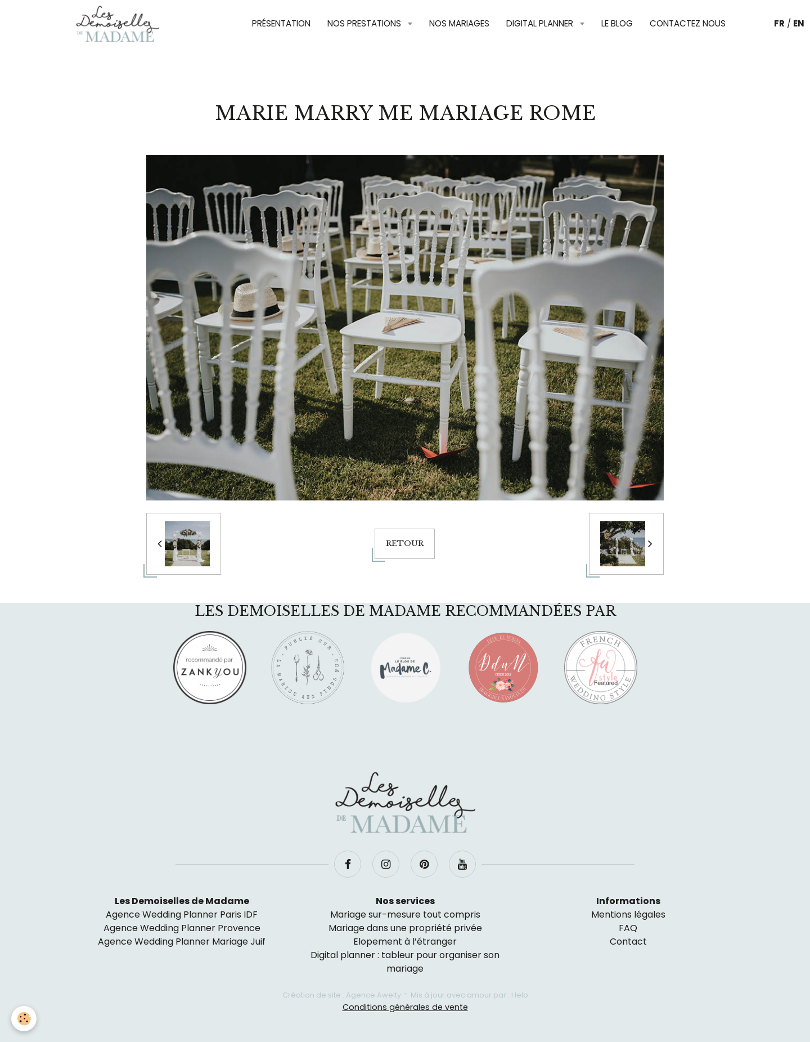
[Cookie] (24, 1018)
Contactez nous (688, 23)
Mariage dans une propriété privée (405, 928)
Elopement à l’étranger (405, 941)
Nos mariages (459, 23)
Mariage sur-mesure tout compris (405, 914)
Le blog (617, 23)
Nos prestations (365, 23)
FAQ (628, 928)
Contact (628, 941)
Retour (405, 543)
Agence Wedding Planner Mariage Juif (182, 941)
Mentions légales (628, 914)
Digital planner (540, 23)
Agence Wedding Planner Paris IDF (182, 914)
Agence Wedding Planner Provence (182, 928)
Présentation (281, 23)
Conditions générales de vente (405, 1007)
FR (779, 23)
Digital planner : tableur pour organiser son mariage (405, 962)
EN (798, 23)
